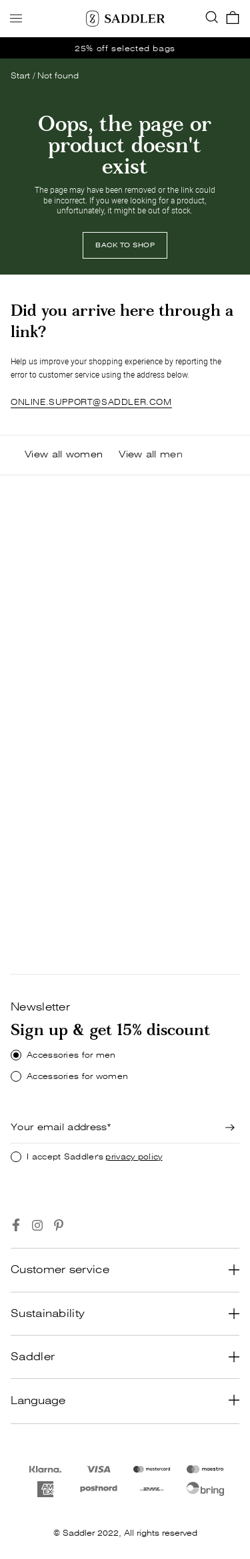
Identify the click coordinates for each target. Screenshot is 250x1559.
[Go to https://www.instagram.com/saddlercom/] (37, 1226)
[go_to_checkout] (232, 19)
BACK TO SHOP (125, 245)
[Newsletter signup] (230, 1128)
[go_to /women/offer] (125, 48)
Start (20, 75)
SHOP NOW (45, 695)
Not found (58, 75)
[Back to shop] (125, 245)
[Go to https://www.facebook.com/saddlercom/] (16, 1226)
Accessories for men (71, 1055)
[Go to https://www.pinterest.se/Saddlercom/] (58, 1226)
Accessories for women (77, 1076)
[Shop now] (46, 695)
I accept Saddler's (95, 1156)
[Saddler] (125, 19)
